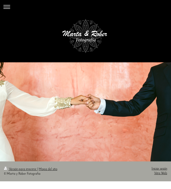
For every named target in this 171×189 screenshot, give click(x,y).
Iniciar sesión (159, 168)
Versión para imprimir (20, 169)
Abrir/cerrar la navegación (85, 6)
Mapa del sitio (48, 169)
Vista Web (160, 173)
